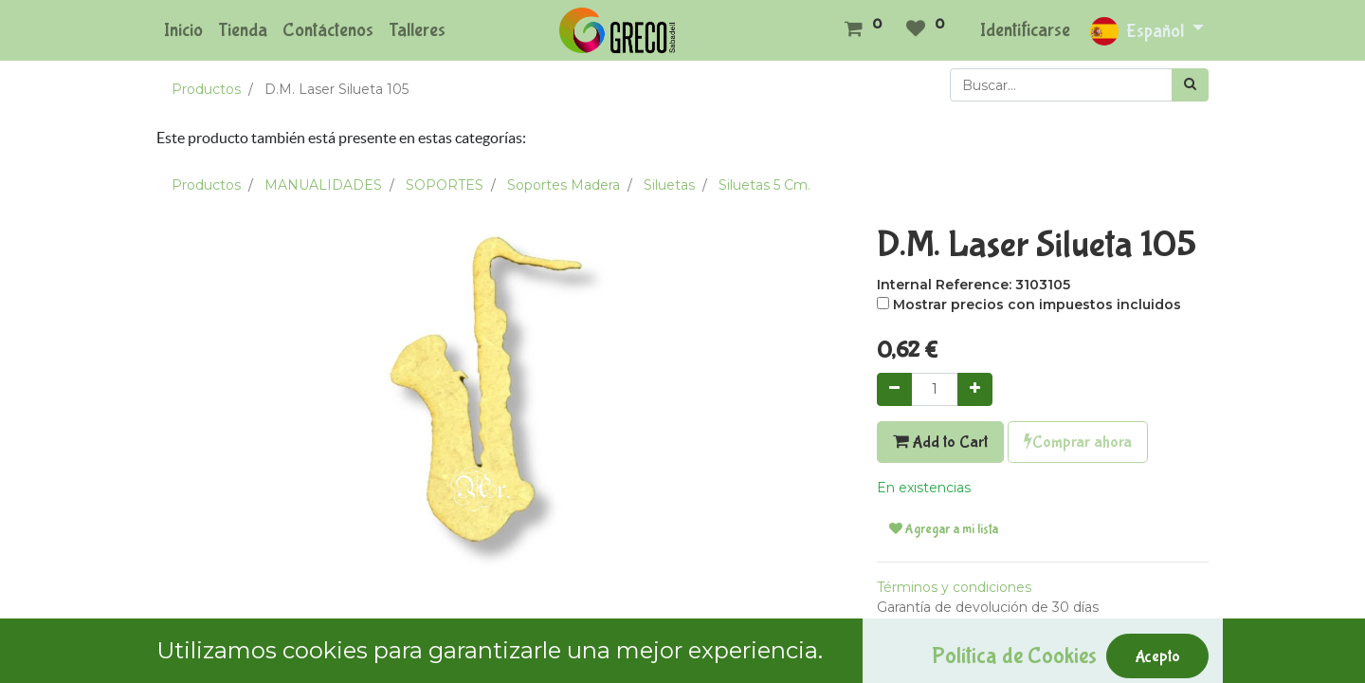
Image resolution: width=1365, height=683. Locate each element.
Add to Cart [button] (940, 442)
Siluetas (669, 185)
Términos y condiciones (954, 587)
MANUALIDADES (323, 185)
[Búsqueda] (1190, 85)
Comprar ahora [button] (1078, 442)
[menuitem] (183, 30)
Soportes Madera (563, 185)
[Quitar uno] (894, 389)
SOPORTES (444, 185)
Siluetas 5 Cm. (764, 185)
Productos (206, 89)
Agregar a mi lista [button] (943, 529)
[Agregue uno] (974, 389)
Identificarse (1025, 30)
